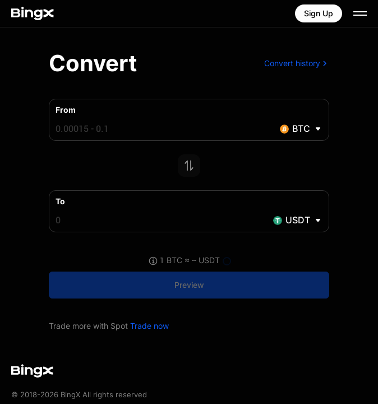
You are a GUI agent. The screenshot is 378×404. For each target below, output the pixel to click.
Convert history (296, 63)
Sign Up (318, 13)
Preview (189, 285)
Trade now (149, 325)
